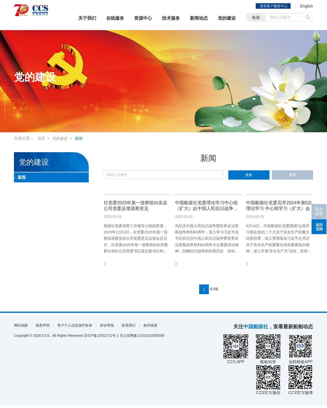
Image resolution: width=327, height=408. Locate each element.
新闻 (80, 138)
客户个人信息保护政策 (74, 328)
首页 (42, 138)
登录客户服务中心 (272, 6)
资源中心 (143, 18)
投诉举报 (107, 328)
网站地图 (21, 328)
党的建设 (227, 18)
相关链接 (150, 328)
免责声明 (43, 328)
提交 (308, 18)
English (305, 6)
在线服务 (115, 18)
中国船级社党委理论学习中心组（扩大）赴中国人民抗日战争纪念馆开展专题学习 (207, 207)
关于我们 (87, 18)
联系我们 (129, 328)
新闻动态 (199, 18)
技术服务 (171, 18)
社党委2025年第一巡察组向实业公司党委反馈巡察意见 (137, 206)
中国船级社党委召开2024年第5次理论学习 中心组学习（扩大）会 (279, 207)
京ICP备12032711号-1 (101, 338)
